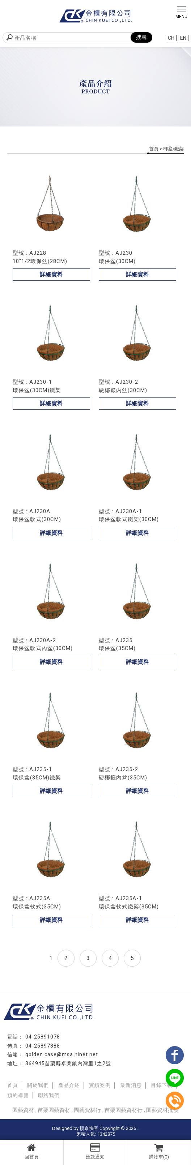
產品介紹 (69, 1085)
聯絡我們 (49, 1095)
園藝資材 (23, 1110)
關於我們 (38, 1085)
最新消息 (131, 1085)
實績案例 (100, 1085)
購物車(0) (159, 1151)
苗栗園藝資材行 (124, 1110)
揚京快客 (89, 1128)
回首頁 (31, 1151)
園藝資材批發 (162, 1110)
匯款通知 (95, 1151)
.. (138, 1128)
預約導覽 (18, 1095)
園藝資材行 (87, 1110)
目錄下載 (162, 1085)
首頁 (153, 148)
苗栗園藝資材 (54, 1110)
